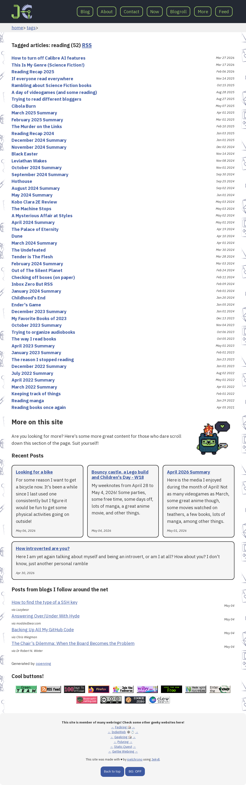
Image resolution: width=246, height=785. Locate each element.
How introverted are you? (43, 548)
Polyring (123, 742)
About (107, 11)
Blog (85, 11)
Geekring (120, 737)
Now (154, 11)
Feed (224, 11)
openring (43, 663)
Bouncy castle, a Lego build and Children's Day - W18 (120, 474)
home (17, 28)
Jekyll (155, 759)
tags (31, 28)
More (203, 11)
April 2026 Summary (188, 472)
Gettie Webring (123, 751)
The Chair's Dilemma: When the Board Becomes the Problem (73, 643)
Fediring (121, 727)
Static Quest (123, 747)
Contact (131, 11)
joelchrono (134, 759)
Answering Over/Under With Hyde (46, 616)
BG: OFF (135, 771)
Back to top (112, 771)
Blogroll (178, 11)
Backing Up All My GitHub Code (43, 629)
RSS (87, 45)
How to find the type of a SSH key (44, 602)
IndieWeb (119, 732)
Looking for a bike (34, 472)
